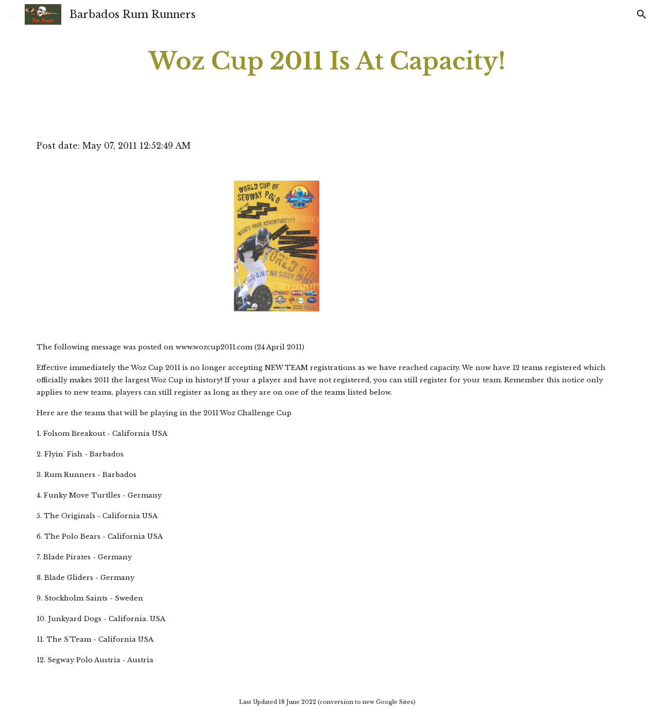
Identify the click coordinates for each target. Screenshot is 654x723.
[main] (327, 61)
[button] (12, 14)
